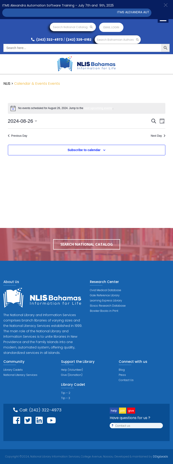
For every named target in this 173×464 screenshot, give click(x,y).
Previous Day (17, 135)
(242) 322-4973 (47, 39)
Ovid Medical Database (105, 290)
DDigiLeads (160, 456)
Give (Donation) (71, 375)
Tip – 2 (65, 393)
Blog (122, 370)
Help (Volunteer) (72, 370)
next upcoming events (98, 108)
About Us (11, 281)
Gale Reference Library (105, 295)
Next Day (158, 135)
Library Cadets (13, 370)
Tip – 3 (65, 398)
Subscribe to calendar (84, 150)
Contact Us (126, 380)
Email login (111, 27)
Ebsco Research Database (108, 306)
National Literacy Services (20, 375)
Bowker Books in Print (104, 311)
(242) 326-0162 (78, 39)
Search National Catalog (73, 27)
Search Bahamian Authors (118, 40)
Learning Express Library (106, 300)
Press (122, 375)
